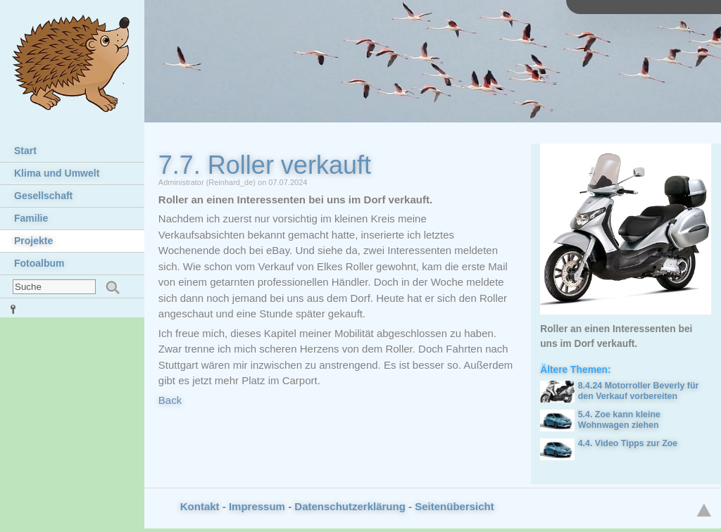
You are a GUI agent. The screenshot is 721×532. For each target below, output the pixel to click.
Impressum (257, 506)
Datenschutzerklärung (350, 506)
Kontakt (200, 506)
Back (170, 400)
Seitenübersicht (454, 506)
